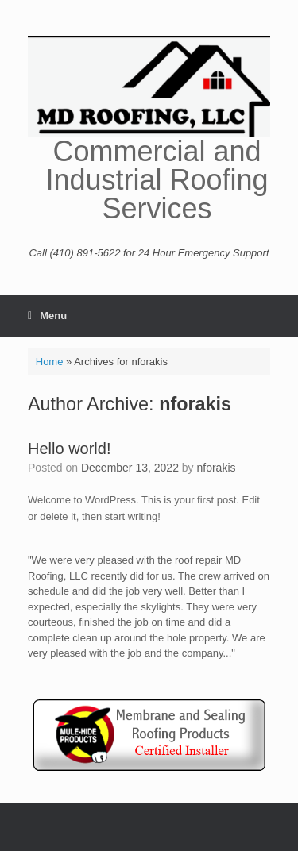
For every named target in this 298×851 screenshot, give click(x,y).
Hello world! (69, 448)
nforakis (195, 404)
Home (50, 362)
